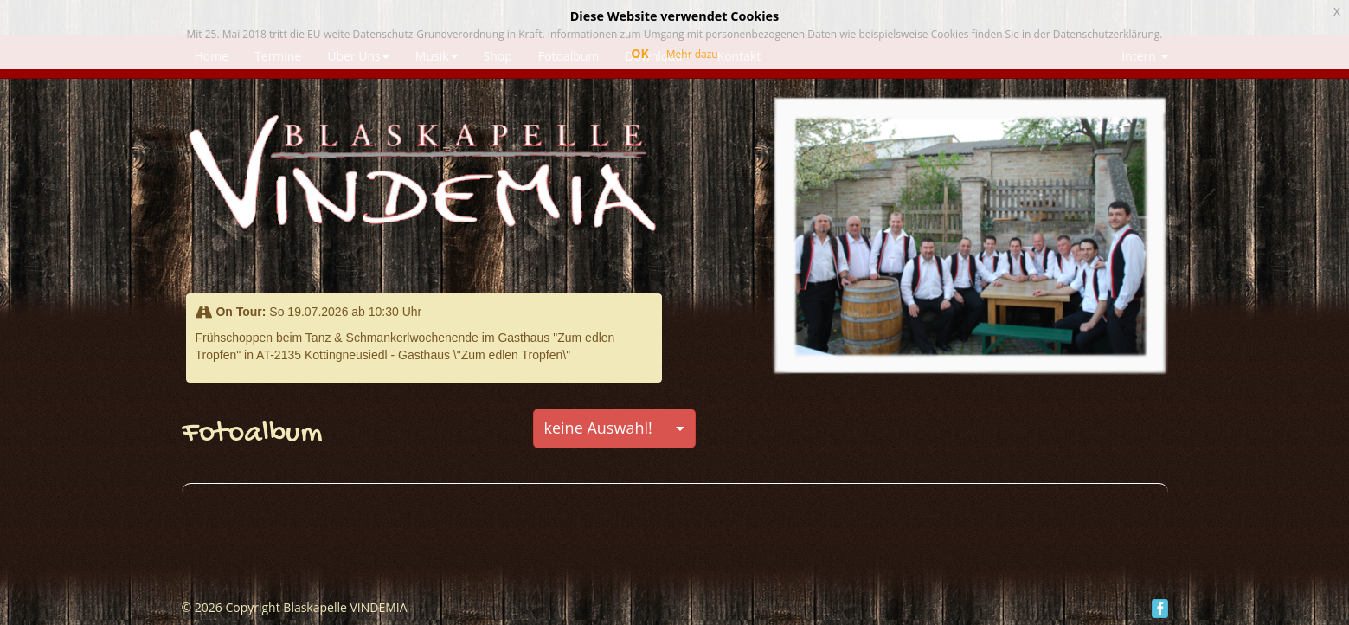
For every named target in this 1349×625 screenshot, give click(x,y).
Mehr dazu (692, 54)
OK (639, 53)
